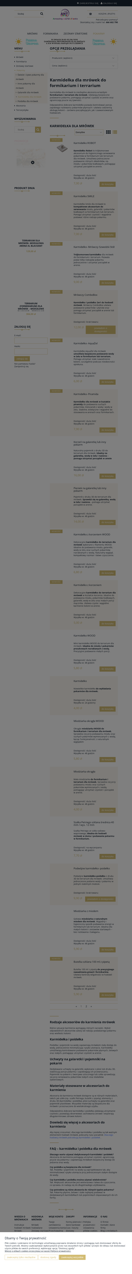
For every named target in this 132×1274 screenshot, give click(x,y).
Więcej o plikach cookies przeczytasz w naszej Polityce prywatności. (38, 1251)
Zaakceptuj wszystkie (72, 1257)
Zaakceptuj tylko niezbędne (21, 1257)
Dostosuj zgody (48, 1257)
